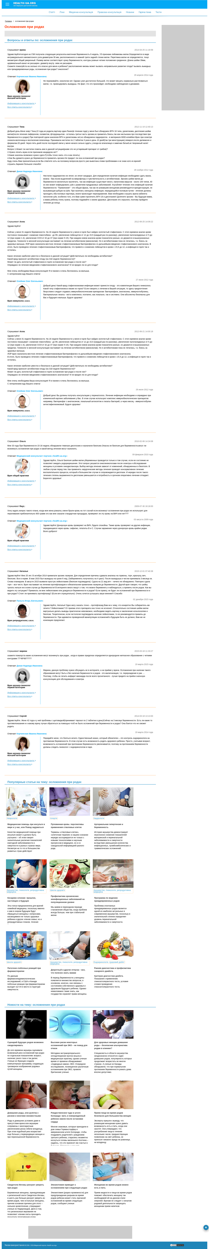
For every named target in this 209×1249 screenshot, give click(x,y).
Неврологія (12, 818)
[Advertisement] (183, 67)
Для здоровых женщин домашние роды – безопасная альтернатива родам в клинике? (111, 1045)
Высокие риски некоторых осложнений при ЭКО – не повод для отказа (69, 1045)
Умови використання (14, 1245)
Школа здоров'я (57, 890)
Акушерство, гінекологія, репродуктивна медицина (25, 891)
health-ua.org (27, 4)
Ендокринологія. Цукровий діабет (109, 962)
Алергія (53, 818)
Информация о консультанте (21, 103)
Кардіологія (99, 818)
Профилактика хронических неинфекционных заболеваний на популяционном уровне (68, 899)
